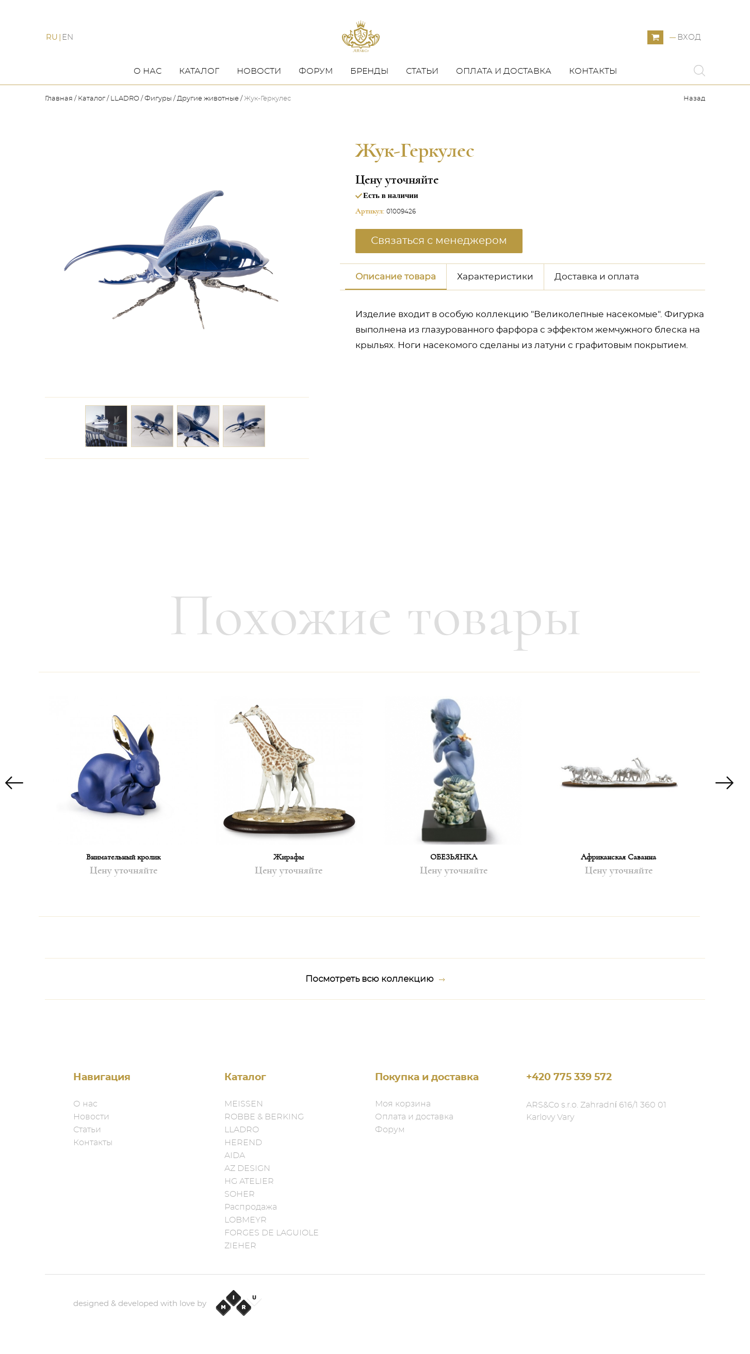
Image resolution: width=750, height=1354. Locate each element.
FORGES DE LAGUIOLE (271, 1233)
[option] (123, 825)
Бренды (369, 101)
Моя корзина (403, 1104)
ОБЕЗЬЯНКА (453, 887)
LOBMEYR (245, 1220)
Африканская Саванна (618, 887)
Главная (59, 129)
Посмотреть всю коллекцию (375, 1009)
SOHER (239, 1194)
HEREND (243, 1142)
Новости (259, 101)
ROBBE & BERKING (264, 1117)
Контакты (593, 101)
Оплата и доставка (503, 101)
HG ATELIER (249, 1181)
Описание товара (395, 306)
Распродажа (250, 1207)
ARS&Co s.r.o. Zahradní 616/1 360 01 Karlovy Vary (596, 1111)
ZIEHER (240, 1246)
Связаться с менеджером (439, 271)
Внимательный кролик (123, 887)
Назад (694, 129)
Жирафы (288, 887)
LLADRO (124, 129)
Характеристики (495, 306)
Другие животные (208, 129)
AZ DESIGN (247, 1168)
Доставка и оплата (597, 306)
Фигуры (158, 129)
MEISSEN (243, 1104)
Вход (689, 53)
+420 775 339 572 (569, 1077)
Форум (316, 101)
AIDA (234, 1155)
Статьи (422, 101)
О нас (147, 101)
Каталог (199, 101)
